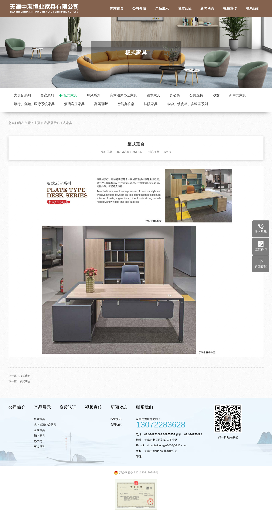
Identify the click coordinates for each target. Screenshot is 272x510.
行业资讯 (116, 419)
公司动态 (116, 424)
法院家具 (150, 104)
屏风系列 (93, 95)
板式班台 (25, 392)
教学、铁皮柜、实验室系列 (187, 104)
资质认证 (68, 407)
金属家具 (39, 430)
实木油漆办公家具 (123, 95)
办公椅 (175, 95)
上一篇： (14, 392)
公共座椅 (196, 95)
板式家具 (70, 95)
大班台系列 (22, 95)
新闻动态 (119, 407)
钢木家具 (153, 95)
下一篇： (14, 397)
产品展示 (50, 139)
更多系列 (39, 446)
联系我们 (144, 407)
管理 (139, 456)
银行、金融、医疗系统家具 (34, 104)
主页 (37, 139)
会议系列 (47, 95)
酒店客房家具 (74, 104)
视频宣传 (93, 407)
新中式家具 (237, 95)
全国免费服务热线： (173, 422)
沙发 (216, 95)
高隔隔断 (101, 104)
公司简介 (17, 407)
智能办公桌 (125, 104)
